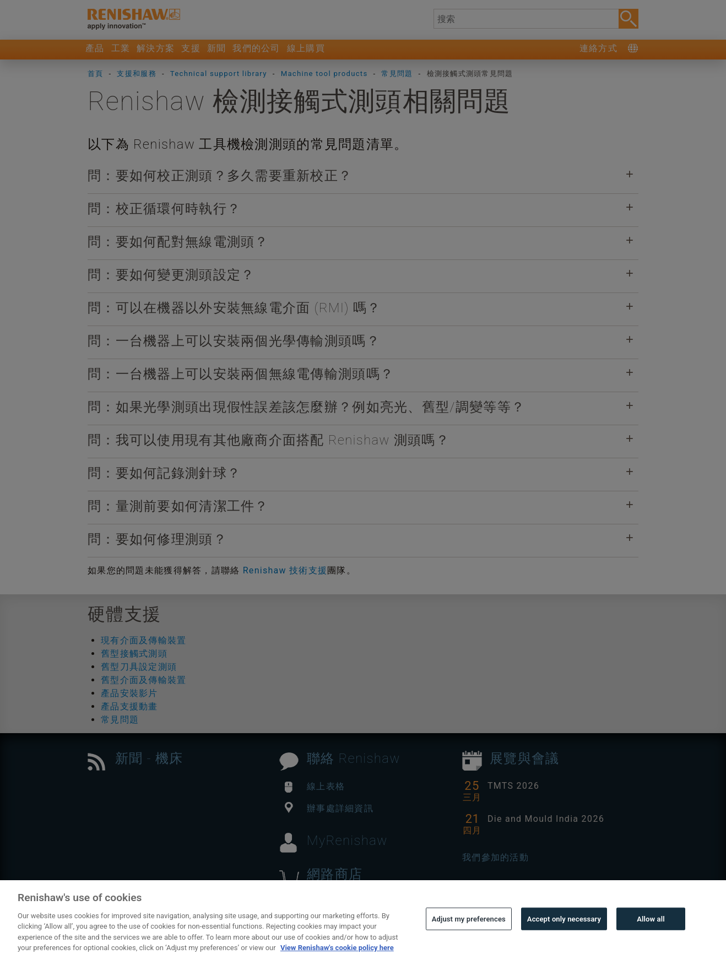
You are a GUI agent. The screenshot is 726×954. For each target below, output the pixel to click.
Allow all (651, 930)
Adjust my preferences (469, 930)
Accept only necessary (564, 930)
